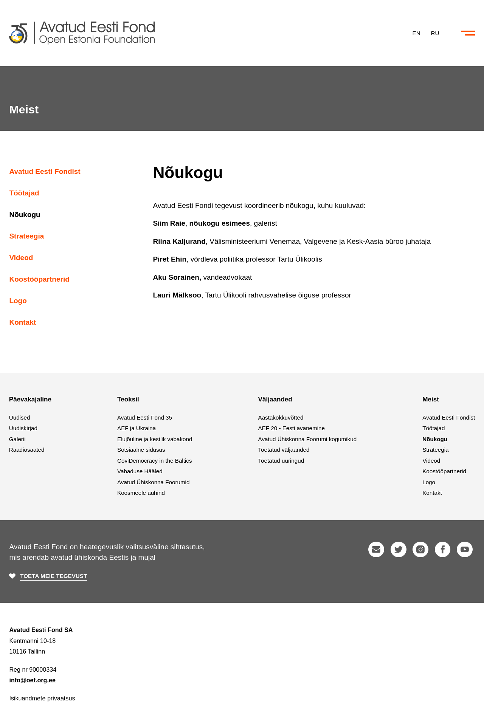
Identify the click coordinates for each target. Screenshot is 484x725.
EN (416, 32)
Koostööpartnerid (39, 279)
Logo (17, 301)
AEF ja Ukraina (136, 428)
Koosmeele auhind (141, 493)
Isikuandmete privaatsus (42, 698)
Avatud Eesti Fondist (44, 171)
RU (435, 32)
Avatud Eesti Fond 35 (144, 417)
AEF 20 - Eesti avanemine (291, 428)
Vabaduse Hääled (140, 471)
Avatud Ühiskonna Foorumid (153, 482)
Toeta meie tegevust (53, 576)
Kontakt (22, 322)
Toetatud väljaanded (284, 449)
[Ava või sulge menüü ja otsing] (468, 33)
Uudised (19, 417)
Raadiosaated (27, 449)
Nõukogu (24, 214)
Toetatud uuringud (281, 460)
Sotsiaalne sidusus (141, 449)
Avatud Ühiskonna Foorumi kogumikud (307, 439)
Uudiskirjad (23, 428)
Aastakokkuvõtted (281, 417)
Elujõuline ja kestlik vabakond (154, 439)
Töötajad (24, 193)
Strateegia (26, 236)
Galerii (17, 439)
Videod (21, 258)
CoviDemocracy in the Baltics (154, 460)
